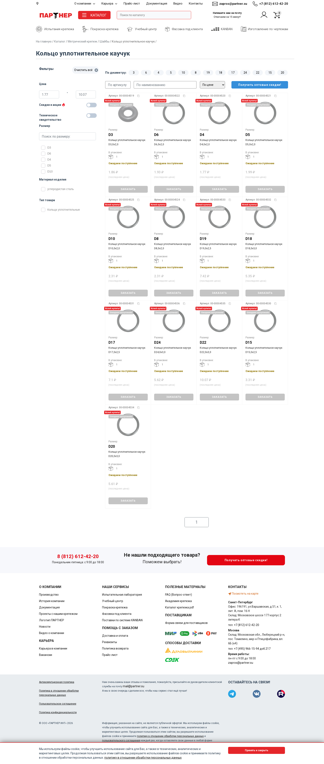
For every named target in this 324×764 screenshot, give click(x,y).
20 (282, 72)
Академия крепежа (178, 601)
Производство (49, 594)
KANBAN (226, 29)
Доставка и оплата (115, 635)
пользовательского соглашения (121, 740)
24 (245, 72)
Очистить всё (86, 70)
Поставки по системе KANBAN (122, 620)
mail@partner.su (133, 686)
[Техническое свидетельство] (91, 115)
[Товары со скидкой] (91, 105)
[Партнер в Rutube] (281, 694)
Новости (44, 626)
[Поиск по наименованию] (165, 85)
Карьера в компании (53, 648)
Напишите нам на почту (227, 15)
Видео (177, 3)
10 (183, 72)
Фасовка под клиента (187, 29)
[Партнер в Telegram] (232, 694)
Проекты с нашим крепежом (58, 613)
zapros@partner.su (233, 4)
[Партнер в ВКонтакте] (257, 694)
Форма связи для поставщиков (186, 623)
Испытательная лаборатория (122, 594)
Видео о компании (51, 633)
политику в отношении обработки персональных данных (170, 736)
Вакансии (45, 655)
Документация (156, 3)
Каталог (59, 41)
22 (257, 72)
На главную (44, 41)
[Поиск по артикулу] (118, 85)
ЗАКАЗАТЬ (128, 189)
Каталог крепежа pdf (179, 607)
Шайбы (104, 41)
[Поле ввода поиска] (154, 15)
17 (233, 72)
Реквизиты (109, 642)
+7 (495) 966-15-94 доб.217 (252, 648)
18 (220, 72)
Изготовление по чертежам (268, 29)
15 (270, 72)
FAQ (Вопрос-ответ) (178, 594)
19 (208, 72)
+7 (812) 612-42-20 (273, 4)
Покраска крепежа (104, 29)
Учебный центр (146, 29)
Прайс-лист (131, 3)
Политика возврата (115, 648)
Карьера (109, 3)
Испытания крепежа (59, 29)
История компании (51, 601)
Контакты (196, 3)
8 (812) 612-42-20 (78, 556)
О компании (84, 3)
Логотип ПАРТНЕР (51, 620)
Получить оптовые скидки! (256, 84)
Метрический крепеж (82, 41)
